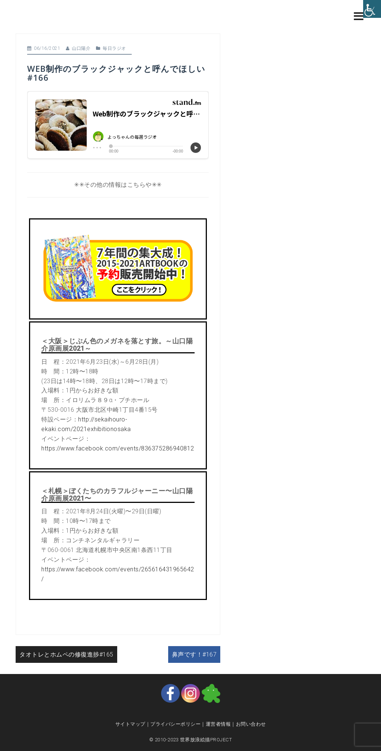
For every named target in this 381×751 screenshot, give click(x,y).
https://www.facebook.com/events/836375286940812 (117, 448)
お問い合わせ (251, 724)
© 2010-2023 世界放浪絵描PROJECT (190, 739)
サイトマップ (130, 724)
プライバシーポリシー (175, 724)
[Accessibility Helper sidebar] (372, 9)
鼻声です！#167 (194, 654)
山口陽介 (81, 48)
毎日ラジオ (114, 48)
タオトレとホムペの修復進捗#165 (66, 654)
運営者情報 (218, 724)
